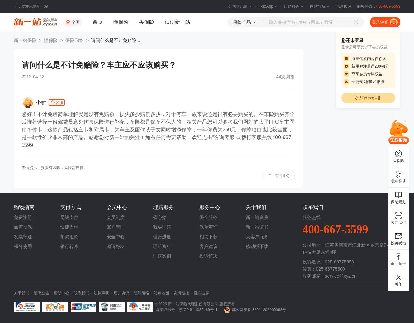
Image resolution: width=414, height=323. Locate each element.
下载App (268, 6)
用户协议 (121, 293)
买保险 (146, 22)
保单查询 (208, 227)
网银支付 (69, 217)
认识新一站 (177, 22)
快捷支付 (69, 227)
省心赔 (160, 217)
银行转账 (69, 246)
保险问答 (74, 40)
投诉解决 (208, 256)
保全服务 (208, 217)
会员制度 (116, 217)
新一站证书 (257, 227)
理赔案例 (162, 256)
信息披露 (343, 6)
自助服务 (294, 6)
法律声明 (101, 293)
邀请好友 (116, 246)
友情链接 (181, 293)
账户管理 (116, 227)
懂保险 (121, 22)
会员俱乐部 (240, 6)
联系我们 (81, 293)
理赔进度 (162, 236)
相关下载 (208, 236)
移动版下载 (257, 246)
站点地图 (161, 293)
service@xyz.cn (341, 276)
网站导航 (320, 6)
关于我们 (21, 293)
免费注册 (23, 217)
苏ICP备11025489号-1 (198, 310)
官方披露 (201, 293)
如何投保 (23, 227)
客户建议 (208, 246)
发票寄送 (23, 236)
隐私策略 (141, 293)
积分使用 (23, 246)
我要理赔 (162, 227)
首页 (97, 22)
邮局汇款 (69, 236)
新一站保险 (25, 40)
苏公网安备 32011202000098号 (259, 310)
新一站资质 (257, 217)
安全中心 (116, 236)
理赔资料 (162, 246)
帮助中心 (61, 293)
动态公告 (41, 293)
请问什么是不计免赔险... (115, 40)
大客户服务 (257, 236)
